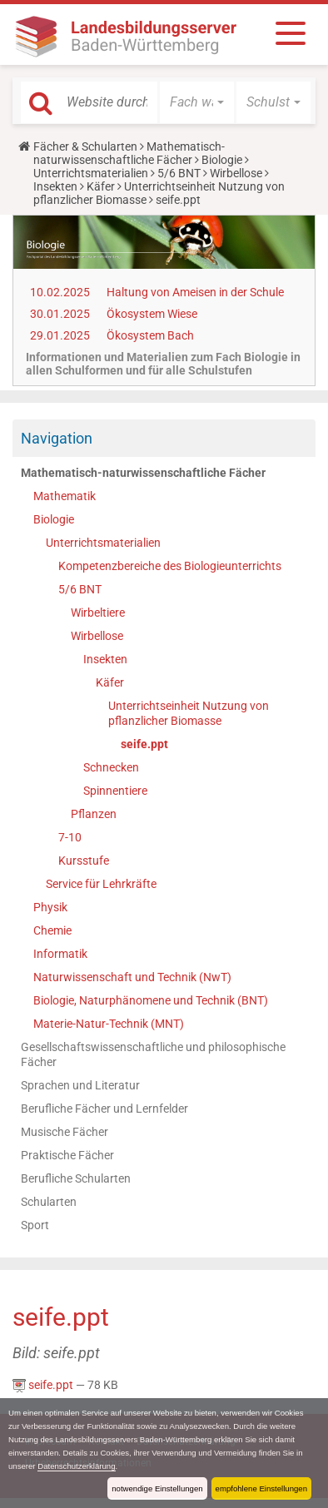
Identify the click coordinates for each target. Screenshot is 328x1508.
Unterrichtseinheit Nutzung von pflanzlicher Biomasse (188, 713)
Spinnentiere (115, 790)
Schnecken (111, 767)
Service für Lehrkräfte (101, 883)
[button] (197, 102)
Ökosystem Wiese (152, 313)
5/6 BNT (179, 173)
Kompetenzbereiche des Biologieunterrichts (169, 566)
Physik (50, 907)
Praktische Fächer (67, 1155)
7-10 (70, 837)
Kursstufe (83, 860)
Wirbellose (236, 173)
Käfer (101, 186)
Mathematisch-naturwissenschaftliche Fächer (129, 153)
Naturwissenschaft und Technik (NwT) (132, 977)
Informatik (60, 953)
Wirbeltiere (98, 612)
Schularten (49, 1201)
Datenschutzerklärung (76, 1466)
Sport (35, 1225)
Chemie (52, 930)
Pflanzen (94, 814)
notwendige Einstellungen (157, 1488)
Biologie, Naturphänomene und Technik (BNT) (150, 1000)
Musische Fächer (64, 1131)
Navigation (56, 438)
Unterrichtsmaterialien (90, 173)
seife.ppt (144, 744)
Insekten (55, 186)
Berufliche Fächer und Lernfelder (104, 1108)
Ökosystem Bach (150, 335)
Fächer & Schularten (85, 146)
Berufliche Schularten (76, 1178)
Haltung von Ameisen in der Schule (195, 292)
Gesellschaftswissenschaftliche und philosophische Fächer (153, 1054)
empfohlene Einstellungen (261, 1488)
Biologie (221, 159)
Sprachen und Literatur (80, 1085)
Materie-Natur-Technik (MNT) (108, 1023)
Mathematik (64, 496)
